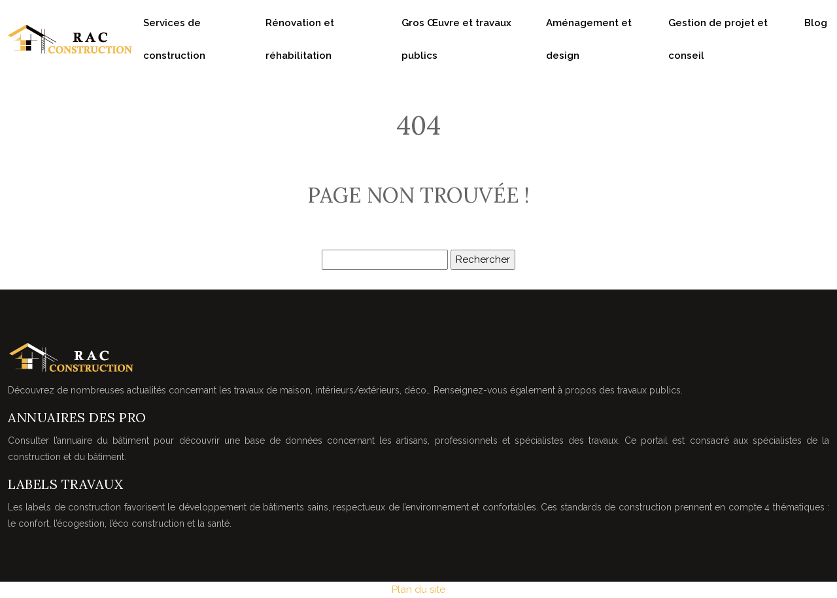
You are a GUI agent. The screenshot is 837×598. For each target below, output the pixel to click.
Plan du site (418, 589)
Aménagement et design (589, 39)
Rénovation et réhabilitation (299, 39)
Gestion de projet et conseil (718, 39)
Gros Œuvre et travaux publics (456, 39)
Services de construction (174, 39)
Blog (815, 23)
